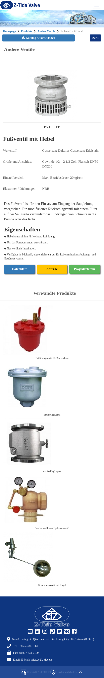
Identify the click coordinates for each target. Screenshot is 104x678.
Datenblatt (19, 269)
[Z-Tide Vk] (66, 632)
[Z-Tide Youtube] (30, 632)
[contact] (23, 672)
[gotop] (80, 672)
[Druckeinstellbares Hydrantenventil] (52, 500)
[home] (52, 672)
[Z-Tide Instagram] (44, 632)
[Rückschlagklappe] (52, 443)
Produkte (27, 31)
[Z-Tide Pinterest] (52, 632)
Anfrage (52, 269)
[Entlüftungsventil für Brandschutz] (52, 330)
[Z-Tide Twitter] (59, 632)
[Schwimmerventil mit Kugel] (52, 557)
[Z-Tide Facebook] (74, 632)
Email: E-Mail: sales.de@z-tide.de (32, 659)
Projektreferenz (85, 269)
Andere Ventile (46, 31)
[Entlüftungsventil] (52, 386)
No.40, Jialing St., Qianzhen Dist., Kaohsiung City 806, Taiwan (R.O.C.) (53, 639)
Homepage (9, 31)
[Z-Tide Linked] (37, 632)
